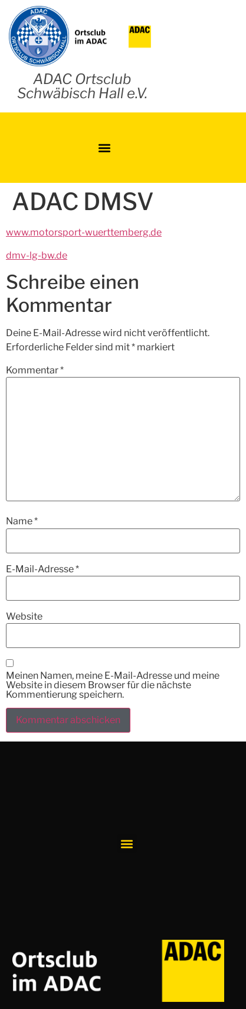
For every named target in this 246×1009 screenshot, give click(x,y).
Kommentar (35, 370)
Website (24, 616)
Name (22, 521)
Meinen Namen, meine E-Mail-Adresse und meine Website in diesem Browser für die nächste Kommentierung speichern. (112, 685)
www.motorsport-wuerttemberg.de (84, 232)
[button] (104, 147)
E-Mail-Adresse (42, 569)
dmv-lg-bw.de (36, 255)
